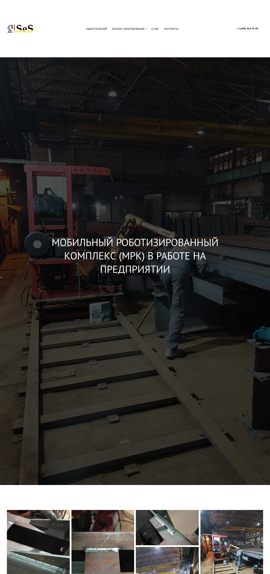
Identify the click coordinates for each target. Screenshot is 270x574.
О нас (155, 28)
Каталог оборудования (128, 28)
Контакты (171, 28)
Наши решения (96, 28)
